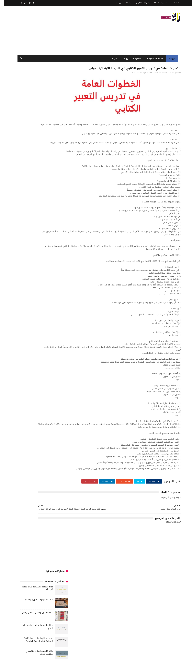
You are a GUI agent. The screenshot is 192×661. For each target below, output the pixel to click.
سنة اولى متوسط (40, 266)
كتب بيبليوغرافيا (27, 303)
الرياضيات (37, 224)
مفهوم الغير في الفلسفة (38, 187)
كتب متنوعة (23, 308)
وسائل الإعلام (57, 339)
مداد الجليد (124, 657)
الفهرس (135, 2)
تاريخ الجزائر (58, 256)
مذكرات (59, 313)
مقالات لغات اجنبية (55, 324)
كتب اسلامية (57, 282)
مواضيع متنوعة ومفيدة (136, 78)
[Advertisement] (67, 30)
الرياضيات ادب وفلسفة (54, 230)
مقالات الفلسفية (154, 58)
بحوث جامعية (24, 250)
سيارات (42, 271)
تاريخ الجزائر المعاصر (44, 256)
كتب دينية (48, 308)
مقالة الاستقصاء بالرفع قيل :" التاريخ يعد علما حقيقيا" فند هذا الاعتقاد (33, 201)
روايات (123, 58)
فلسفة (49, 277)
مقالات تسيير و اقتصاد (54, 318)
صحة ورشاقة (31, 271)
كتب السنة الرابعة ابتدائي (53, 297)
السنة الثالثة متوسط (35, 235)
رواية (52, 266)
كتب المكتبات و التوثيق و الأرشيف (49, 303)
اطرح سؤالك (114, 2)
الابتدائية (136, 58)
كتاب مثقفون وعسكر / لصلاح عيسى (33, 110)
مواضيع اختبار (57, 329)
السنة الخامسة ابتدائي (54, 245)
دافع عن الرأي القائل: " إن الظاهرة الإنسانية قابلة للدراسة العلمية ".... (34, 136)
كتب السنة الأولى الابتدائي (52, 287)
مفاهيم (39, 313)
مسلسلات (49, 313)
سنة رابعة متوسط (55, 271)
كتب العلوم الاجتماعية (32, 297)
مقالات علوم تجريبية (34, 318)
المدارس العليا (38, 250)
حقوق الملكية (125, 2)
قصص (41, 277)
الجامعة (47, 224)
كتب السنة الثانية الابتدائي (52, 292)
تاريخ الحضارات (28, 256)
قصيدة (32, 277)
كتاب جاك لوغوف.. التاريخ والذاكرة (34, 97)
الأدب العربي (57, 224)
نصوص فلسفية (35, 334)
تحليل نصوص (44, 261)
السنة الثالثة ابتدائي (54, 235)
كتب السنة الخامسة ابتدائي (28, 292)
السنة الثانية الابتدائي (54, 240)
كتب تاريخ (58, 308)
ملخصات (27, 324)
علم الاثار (59, 277)
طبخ (21, 271)
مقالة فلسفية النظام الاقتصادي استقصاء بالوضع (35, 149)
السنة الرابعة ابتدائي (34, 245)
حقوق (60, 266)
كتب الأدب (28, 282)
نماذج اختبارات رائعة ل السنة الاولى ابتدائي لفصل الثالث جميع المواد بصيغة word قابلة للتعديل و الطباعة (32, 177)
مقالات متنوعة (39, 324)
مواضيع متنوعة (43, 329)
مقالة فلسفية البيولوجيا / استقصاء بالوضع (34, 124)
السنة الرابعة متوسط (54, 250)
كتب (113, 58)
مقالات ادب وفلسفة (25, 313)
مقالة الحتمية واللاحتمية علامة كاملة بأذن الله (33, 85)
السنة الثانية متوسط (34, 240)
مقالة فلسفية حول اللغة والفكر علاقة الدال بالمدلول (33, 162)
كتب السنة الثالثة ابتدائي (29, 287)
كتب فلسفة (36, 308)
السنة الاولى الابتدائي (34, 230)
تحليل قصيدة (57, 261)
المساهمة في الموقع (147, 2)
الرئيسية (170, 58)
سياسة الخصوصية (170, 2)
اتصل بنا (159, 2)
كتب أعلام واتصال (42, 282)
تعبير (34, 261)
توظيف (25, 261)
